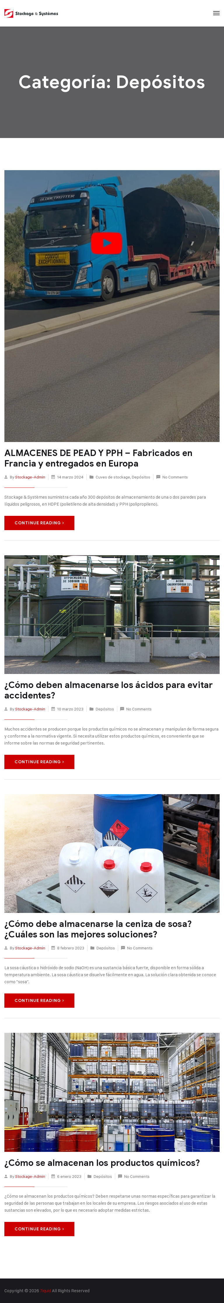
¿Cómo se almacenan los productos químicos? (102, 1162)
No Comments (175, 476)
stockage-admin (30, 476)
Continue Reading (39, 522)
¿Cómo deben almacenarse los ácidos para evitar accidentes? (108, 690)
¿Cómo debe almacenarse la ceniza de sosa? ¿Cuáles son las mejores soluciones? (98, 929)
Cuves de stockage (113, 476)
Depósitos (141, 476)
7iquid (45, 1290)
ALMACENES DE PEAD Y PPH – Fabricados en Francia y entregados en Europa (98, 458)
